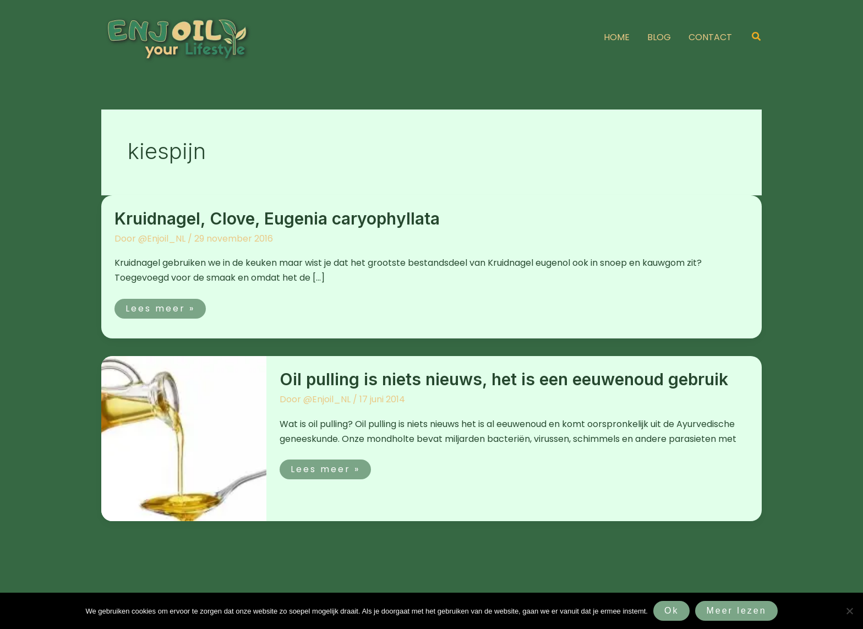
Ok (671, 610)
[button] (757, 37)
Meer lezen (736, 610)
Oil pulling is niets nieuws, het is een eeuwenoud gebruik (504, 379)
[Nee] (849, 610)
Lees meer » (165, 307)
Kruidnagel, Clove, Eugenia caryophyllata (277, 218)
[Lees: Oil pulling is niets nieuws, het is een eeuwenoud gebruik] (183, 438)
